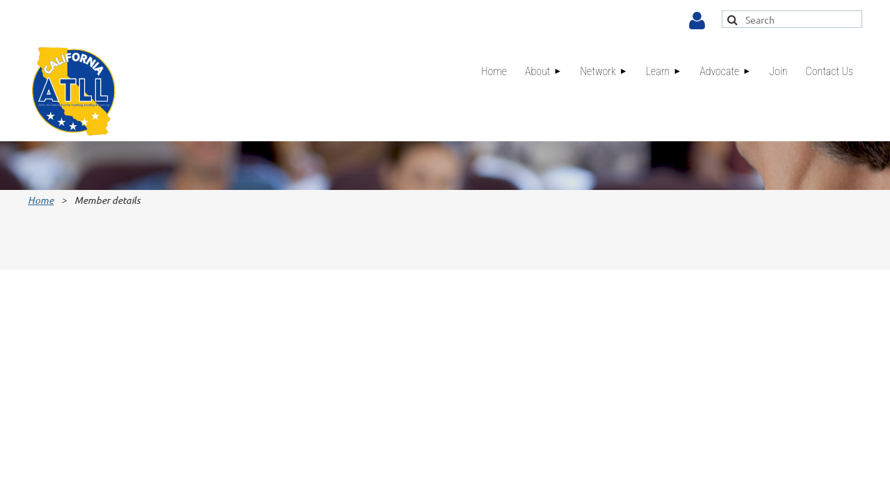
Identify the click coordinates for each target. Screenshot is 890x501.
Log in (697, 20)
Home (41, 200)
